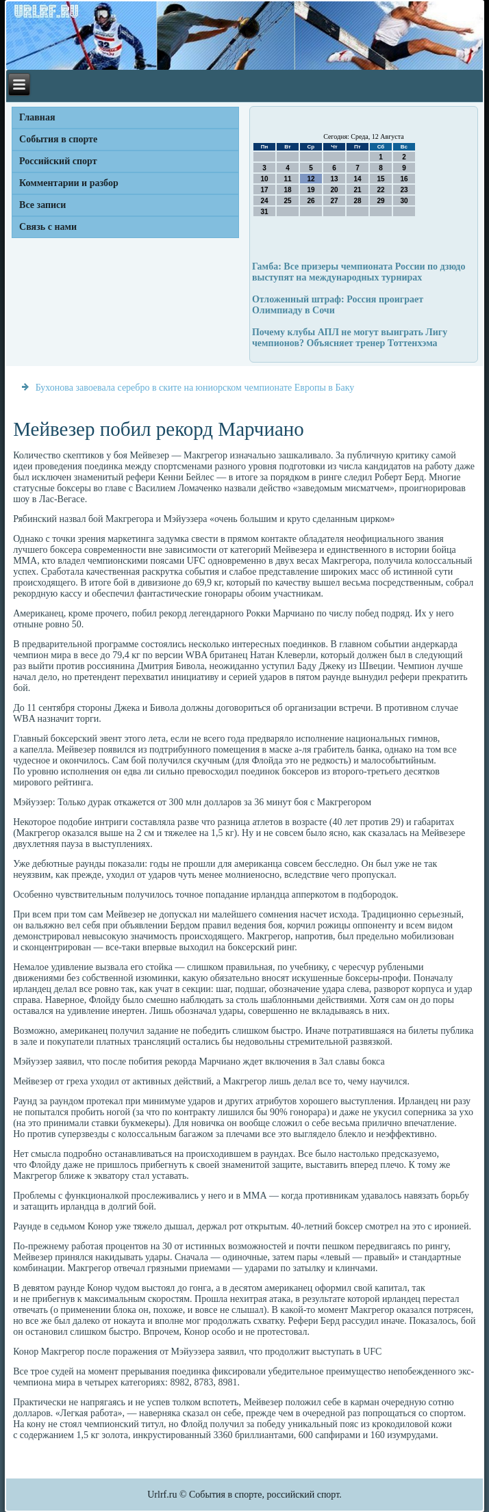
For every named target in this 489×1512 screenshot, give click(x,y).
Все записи (42, 205)
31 (264, 212)
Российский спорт (58, 161)
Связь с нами (48, 227)
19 (310, 190)
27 (334, 201)
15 (380, 179)
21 (357, 190)
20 (334, 190)
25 (287, 201)
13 (334, 179)
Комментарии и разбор (68, 183)
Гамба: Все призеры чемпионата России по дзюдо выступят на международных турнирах (359, 272)
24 (264, 201)
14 (357, 179)
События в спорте (58, 139)
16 (404, 179)
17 (264, 190)
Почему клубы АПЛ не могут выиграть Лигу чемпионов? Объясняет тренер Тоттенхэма (349, 337)
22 (380, 190)
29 (380, 201)
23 (404, 190)
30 (404, 201)
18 (287, 190)
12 (310, 179)
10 (264, 179)
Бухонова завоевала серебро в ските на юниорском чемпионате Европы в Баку (195, 387)
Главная (37, 117)
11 (287, 179)
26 (310, 201)
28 (357, 201)
